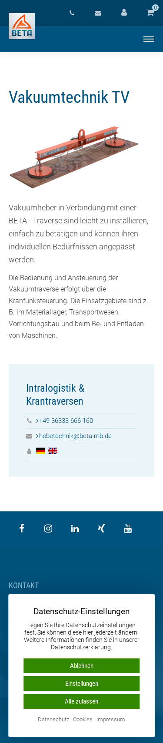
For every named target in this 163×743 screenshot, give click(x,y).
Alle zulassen (81, 701)
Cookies (83, 720)
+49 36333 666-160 (66, 421)
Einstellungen (81, 683)
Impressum (110, 720)
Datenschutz (53, 720)
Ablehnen (81, 666)
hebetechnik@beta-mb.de (75, 436)
